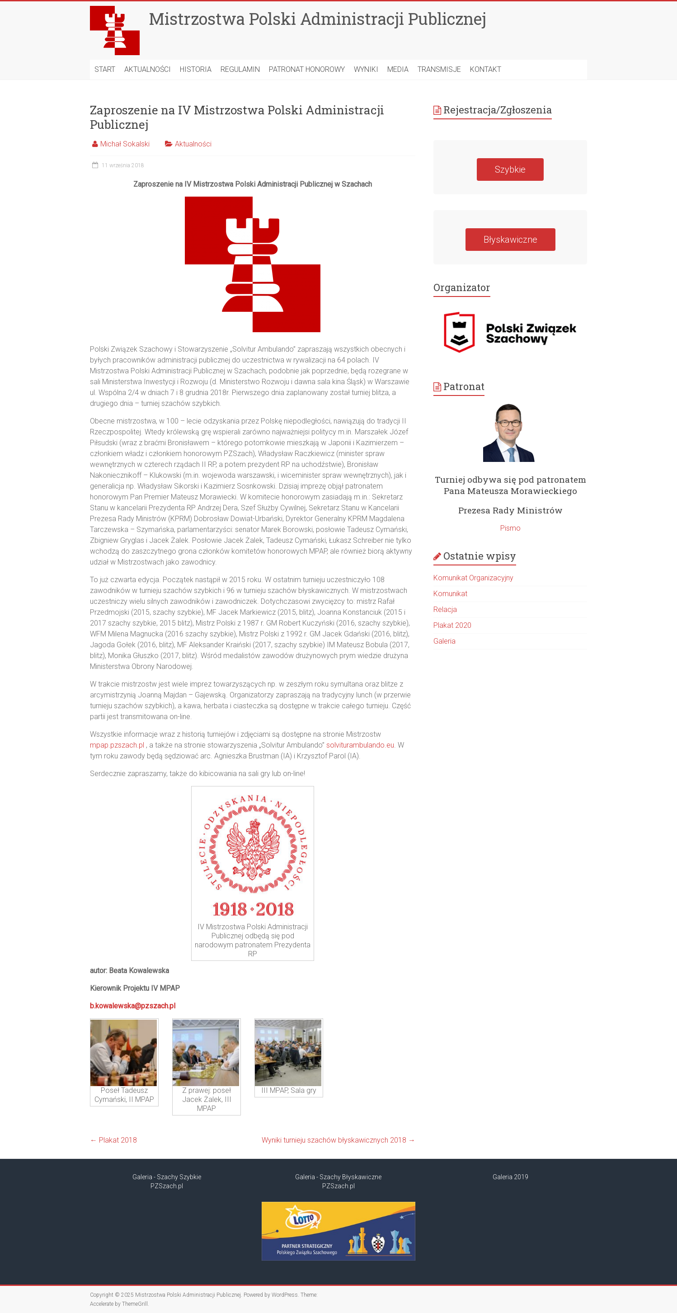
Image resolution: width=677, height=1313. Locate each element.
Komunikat (450, 593)
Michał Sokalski (125, 144)
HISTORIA (196, 69)
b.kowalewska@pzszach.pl (132, 1006)
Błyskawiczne (510, 239)
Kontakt (485, 69)
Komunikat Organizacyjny (473, 578)
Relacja (445, 609)
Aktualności (193, 144)
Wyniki (366, 69)
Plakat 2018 (113, 1140)
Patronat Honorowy (307, 69)
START (104, 69)
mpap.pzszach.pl (117, 745)
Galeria (444, 641)
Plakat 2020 (452, 625)
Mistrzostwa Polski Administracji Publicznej (317, 18)
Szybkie (510, 169)
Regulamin (240, 69)
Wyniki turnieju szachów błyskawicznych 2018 (338, 1140)
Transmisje (439, 69)
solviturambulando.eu (360, 745)
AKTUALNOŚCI (147, 69)
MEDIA (398, 69)
